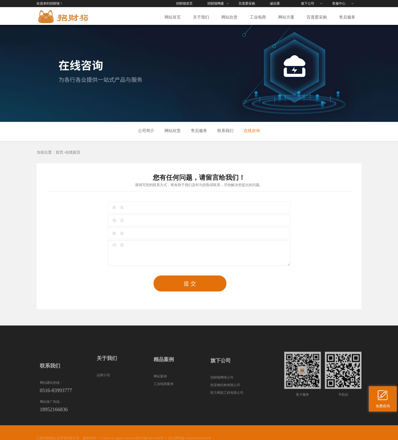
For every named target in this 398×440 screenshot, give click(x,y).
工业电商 (258, 17)
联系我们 (225, 130)
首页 (59, 152)
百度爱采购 (247, 3)
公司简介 (146, 130)
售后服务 (347, 17)
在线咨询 (252, 130)
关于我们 (201, 17)
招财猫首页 (184, 3)
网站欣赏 (229, 17)
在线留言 (72, 152)
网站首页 (172, 17)
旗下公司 (307, 3)
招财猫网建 (215, 3)
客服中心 (338, 3)
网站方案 (286, 17)
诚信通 (275, 3)
